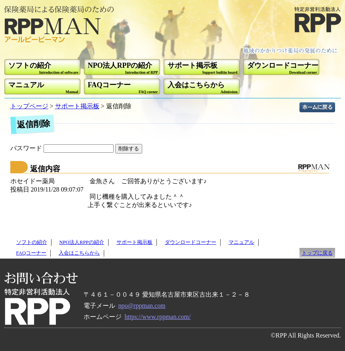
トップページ (29, 106)
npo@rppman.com (142, 305)
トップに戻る (317, 253)
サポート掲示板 (77, 106)
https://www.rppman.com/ (158, 316)
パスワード (62, 148)
